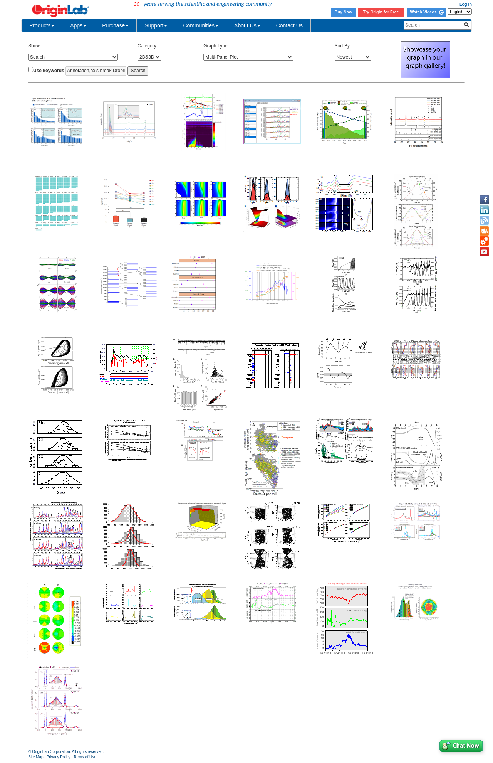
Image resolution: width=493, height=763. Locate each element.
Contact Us (289, 25)
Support (155, 25)
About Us (247, 25)
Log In (465, 4)
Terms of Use (85, 757)
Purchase (115, 25)
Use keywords (48, 70)
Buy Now (343, 12)
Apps (78, 25)
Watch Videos (426, 12)
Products (41, 25)
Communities (200, 25)
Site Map (35, 757)
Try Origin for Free (381, 12)
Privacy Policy (58, 757)
